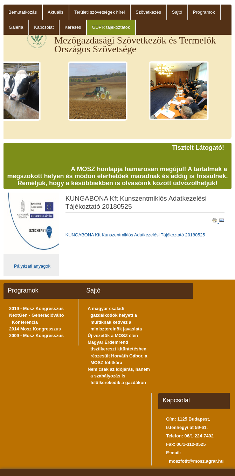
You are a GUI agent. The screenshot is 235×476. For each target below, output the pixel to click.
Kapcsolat (44, 27)
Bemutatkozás (22, 12)
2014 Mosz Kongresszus (35, 328)
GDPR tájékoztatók (111, 27)
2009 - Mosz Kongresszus (36, 335)
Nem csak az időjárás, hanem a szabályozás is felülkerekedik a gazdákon (119, 376)
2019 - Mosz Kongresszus (36, 308)
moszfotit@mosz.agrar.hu (196, 461)
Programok (204, 12)
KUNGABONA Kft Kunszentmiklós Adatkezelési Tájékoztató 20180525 (135, 234)
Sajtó (177, 12)
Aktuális (55, 12)
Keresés (72, 27)
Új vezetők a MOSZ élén (113, 335)
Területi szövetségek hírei (99, 12)
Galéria (16, 27)
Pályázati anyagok (32, 266)
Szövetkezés (148, 12)
